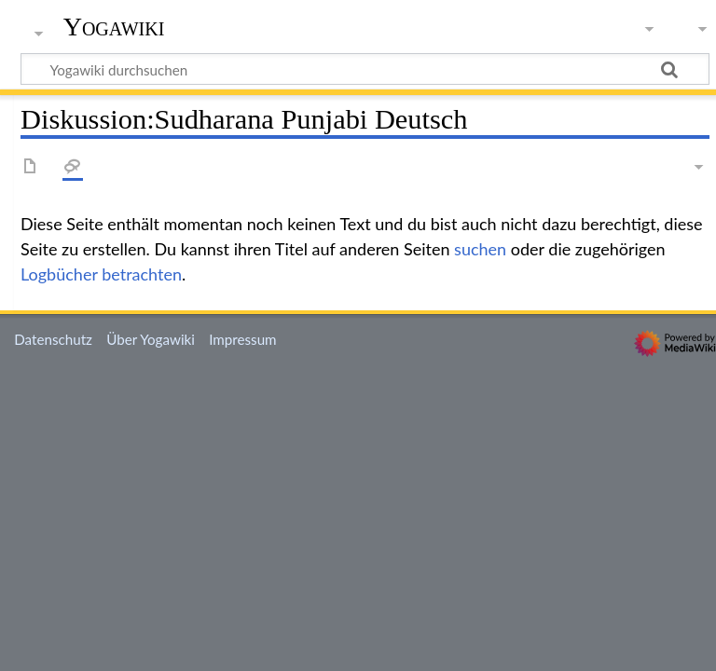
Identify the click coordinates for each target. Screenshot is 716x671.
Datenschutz (53, 339)
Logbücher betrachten (101, 274)
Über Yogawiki (150, 339)
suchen (480, 249)
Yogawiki (114, 27)
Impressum (243, 339)
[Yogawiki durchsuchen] (365, 69)
